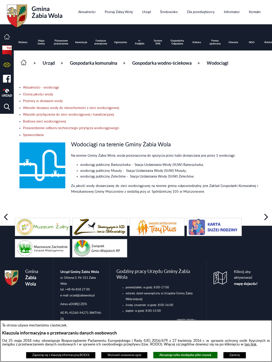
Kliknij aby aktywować (246, 278)
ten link (250, 344)
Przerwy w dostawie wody (43, 101)
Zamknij (234, 355)
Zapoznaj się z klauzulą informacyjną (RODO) (60, 355)
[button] (7, 65)
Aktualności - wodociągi (41, 87)
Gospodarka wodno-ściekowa (162, 63)
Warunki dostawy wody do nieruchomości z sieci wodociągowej (71, 108)
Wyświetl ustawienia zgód (124, 355)
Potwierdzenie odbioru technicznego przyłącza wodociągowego (71, 128)
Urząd (49, 63)
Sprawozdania (33, 135)
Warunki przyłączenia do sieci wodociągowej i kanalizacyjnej (68, 114)
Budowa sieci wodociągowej (44, 121)
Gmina (35, 14)
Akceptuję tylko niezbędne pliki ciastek (185, 355)
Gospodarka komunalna (93, 63)
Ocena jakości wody (38, 94)
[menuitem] (87, 12)
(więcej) (137, 299)
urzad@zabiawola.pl (82, 295)
